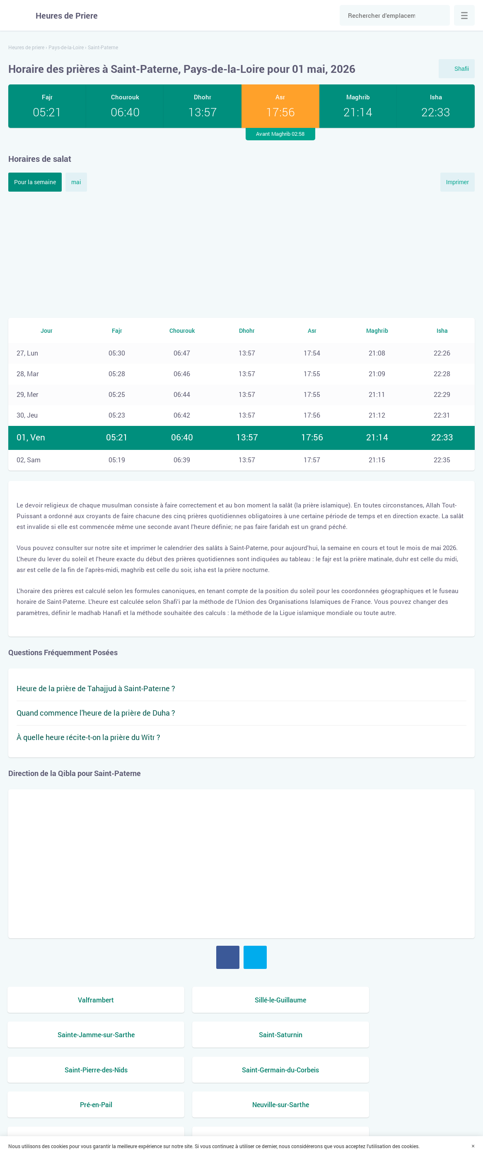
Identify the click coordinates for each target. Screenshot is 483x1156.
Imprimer (457, 182)
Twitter (255, 957)
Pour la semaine (35, 182)
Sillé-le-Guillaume (182, 999)
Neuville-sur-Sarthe (420, 1035)
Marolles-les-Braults (63, 1071)
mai (76, 182)
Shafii (461, 68)
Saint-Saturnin (420, 999)
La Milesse (301, 1071)
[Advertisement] (241, 254)
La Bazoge (420, 1071)
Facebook (227, 957)
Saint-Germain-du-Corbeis (182, 1035)
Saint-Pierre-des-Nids (63, 1035)
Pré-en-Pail (301, 1035)
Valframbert (63, 999)
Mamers (182, 1071)
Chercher (439, 15)
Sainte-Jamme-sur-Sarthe (301, 999)
